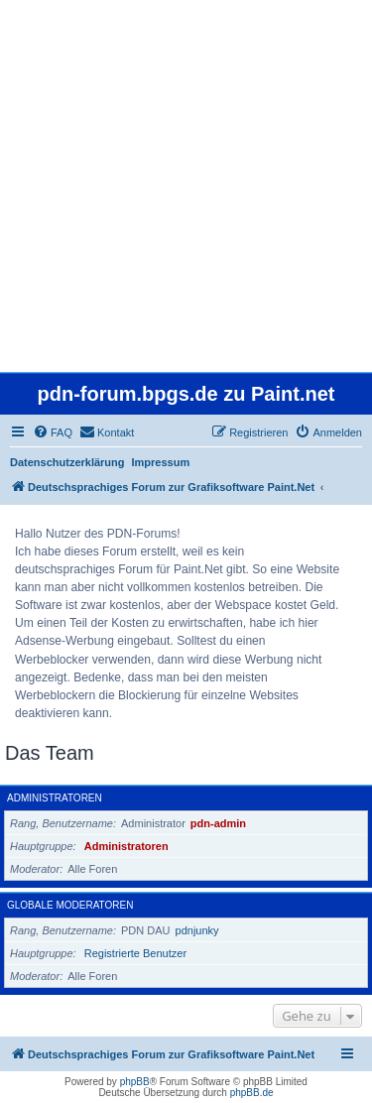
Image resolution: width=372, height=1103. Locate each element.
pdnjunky (197, 930)
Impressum (161, 462)
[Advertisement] (186, 186)
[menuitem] (52, 432)
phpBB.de (252, 1092)
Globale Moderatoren (70, 905)
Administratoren (54, 798)
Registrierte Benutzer (135, 953)
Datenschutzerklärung (67, 462)
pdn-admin (218, 823)
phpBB (135, 1081)
